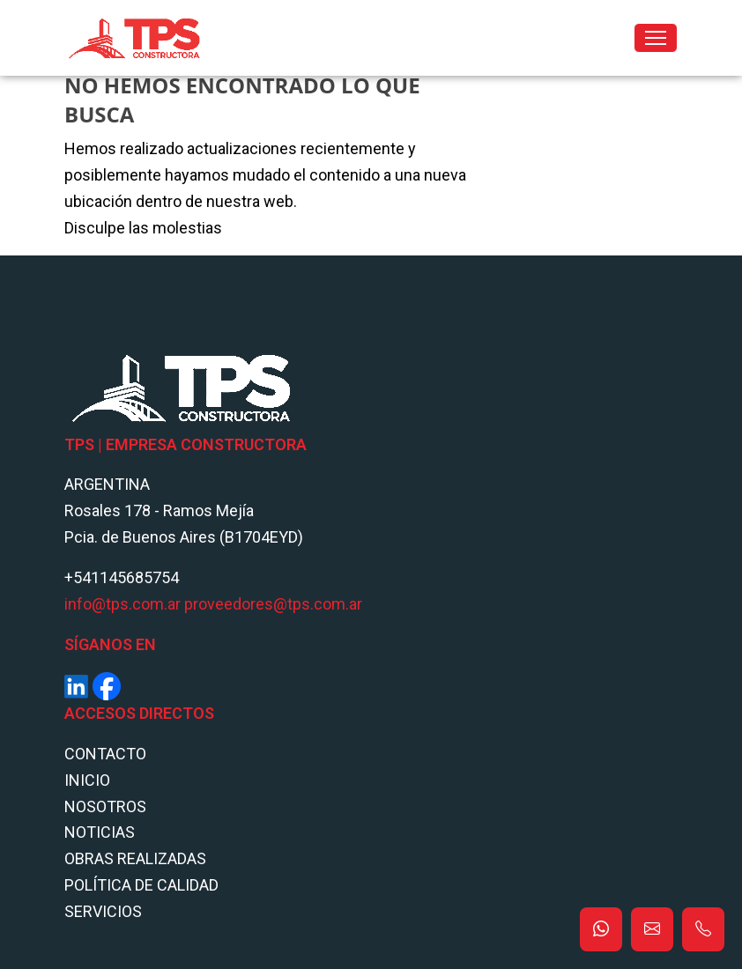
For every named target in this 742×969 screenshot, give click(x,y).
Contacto (105, 753)
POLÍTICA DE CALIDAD (141, 885)
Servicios (103, 911)
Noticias (99, 832)
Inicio (87, 780)
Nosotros (105, 806)
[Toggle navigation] (656, 38)
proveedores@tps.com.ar (273, 604)
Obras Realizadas (135, 858)
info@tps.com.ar (122, 604)
